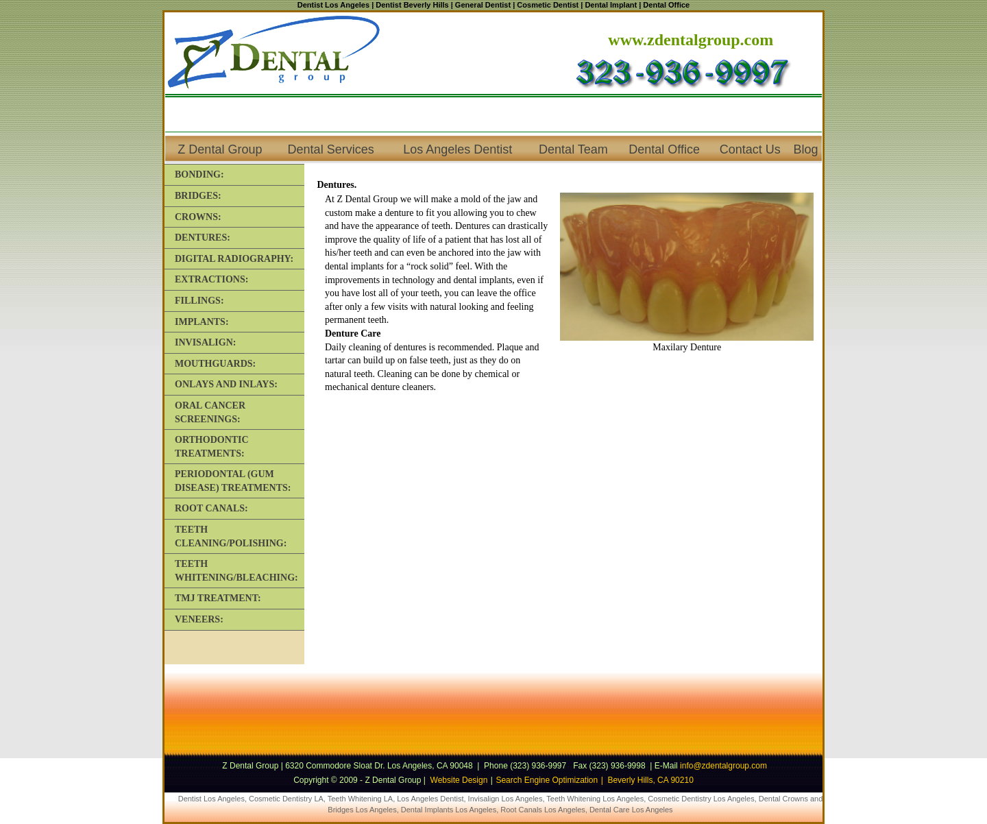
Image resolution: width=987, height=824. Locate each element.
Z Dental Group (220, 149)
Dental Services (331, 149)
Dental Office (664, 149)
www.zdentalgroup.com (690, 40)
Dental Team (573, 149)
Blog (806, 149)
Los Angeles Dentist (457, 149)
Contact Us (750, 149)
